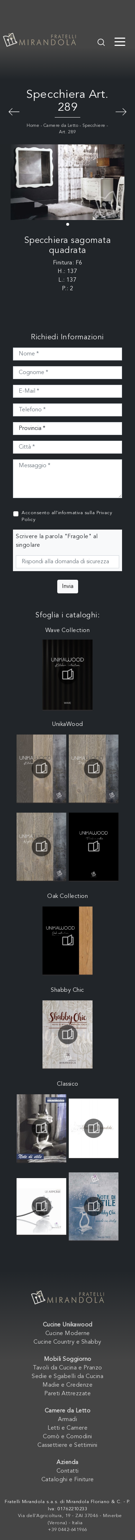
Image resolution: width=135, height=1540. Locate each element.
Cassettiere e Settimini (67, 1445)
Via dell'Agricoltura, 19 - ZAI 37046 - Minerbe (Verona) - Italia (70, 1519)
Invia (67, 586)
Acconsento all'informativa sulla (67, 516)
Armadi (67, 1419)
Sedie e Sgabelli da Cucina (67, 1376)
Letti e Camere (67, 1428)
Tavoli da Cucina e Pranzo (67, 1368)
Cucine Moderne (67, 1333)
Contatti (68, 1471)
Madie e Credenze (67, 1385)
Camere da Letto (61, 126)
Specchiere (93, 126)
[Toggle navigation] (120, 41)
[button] (67, 224)
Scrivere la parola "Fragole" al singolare (57, 541)
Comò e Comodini (67, 1437)
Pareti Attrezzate (67, 1394)
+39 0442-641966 (67, 1529)
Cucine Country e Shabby (67, 1342)
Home (33, 126)
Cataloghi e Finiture (67, 1480)
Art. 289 (67, 132)
